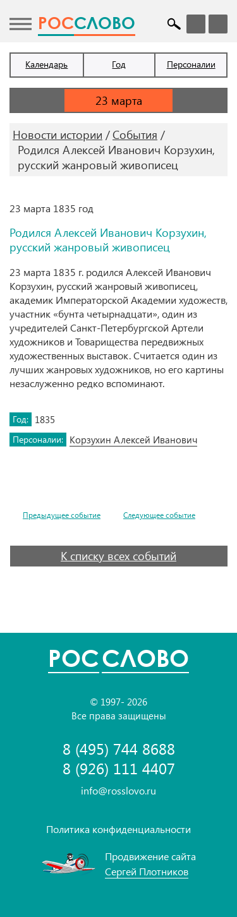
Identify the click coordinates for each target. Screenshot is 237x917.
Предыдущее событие (61, 515)
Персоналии (191, 64)
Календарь (46, 64)
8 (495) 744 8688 (119, 748)
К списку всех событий (118, 555)
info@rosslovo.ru (118, 790)
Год (119, 64)
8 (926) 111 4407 (119, 768)
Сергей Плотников (146, 871)
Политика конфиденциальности (118, 829)
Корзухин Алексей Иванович (133, 439)
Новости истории (57, 134)
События (134, 134)
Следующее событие (159, 515)
